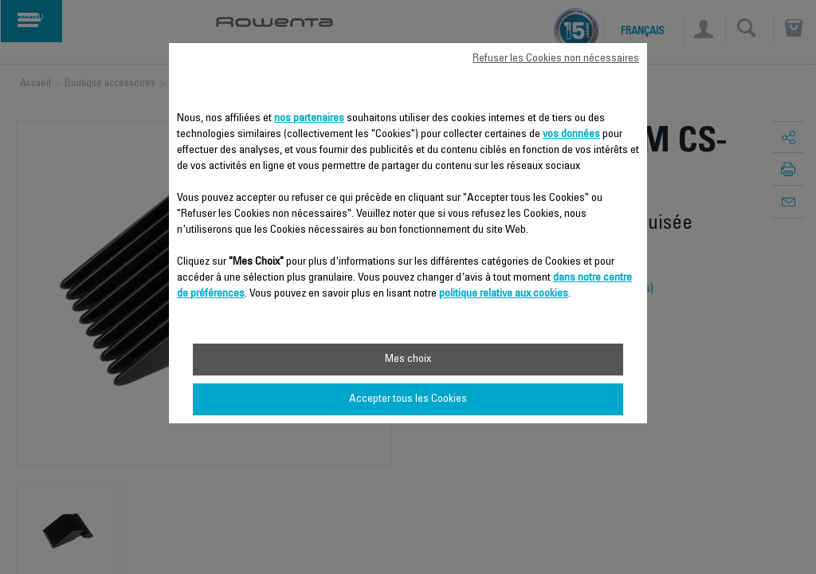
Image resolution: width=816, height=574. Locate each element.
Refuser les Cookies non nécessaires (556, 59)
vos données (571, 134)
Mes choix (408, 359)
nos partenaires (309, 118)
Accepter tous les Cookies (408, 399)
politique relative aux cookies (503, 294)
